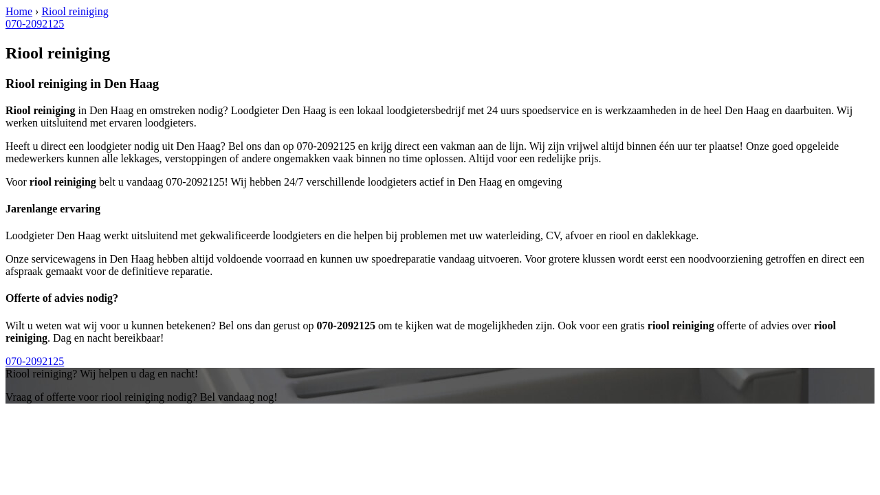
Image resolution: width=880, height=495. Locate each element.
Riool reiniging (74, 11)
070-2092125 (35, 24)
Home (19, 11)
